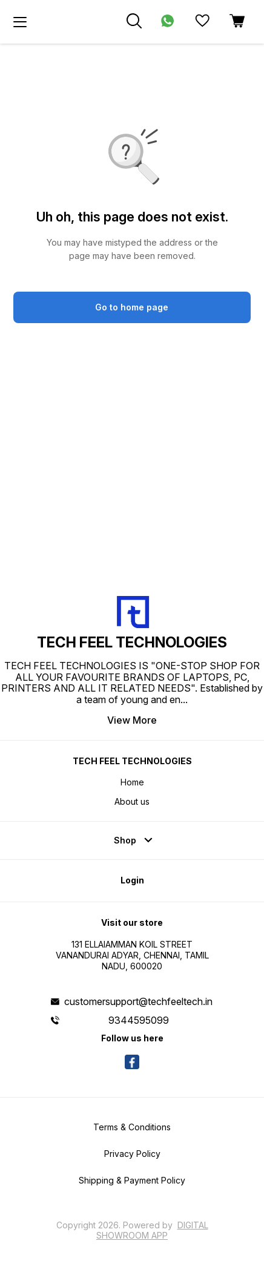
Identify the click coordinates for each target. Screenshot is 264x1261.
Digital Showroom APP (152, 1230)
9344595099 (138, 1020)
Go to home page (131, 307)
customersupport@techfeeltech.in (138, 1001)
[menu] (20, 21)
